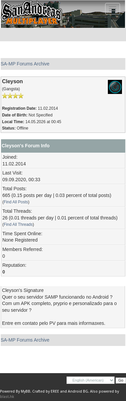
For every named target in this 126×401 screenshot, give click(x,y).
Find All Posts (16, 202)
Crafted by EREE (45, 391)
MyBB (25, 391)
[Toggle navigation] (112, 8)
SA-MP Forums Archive (25, 63)
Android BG (78, 391)
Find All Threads (18, 224)
